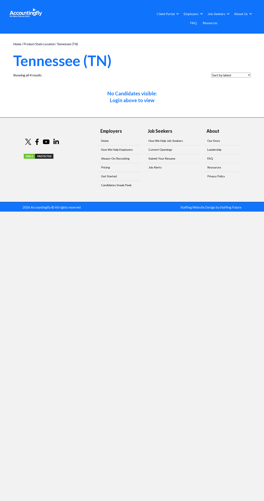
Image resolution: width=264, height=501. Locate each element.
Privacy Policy (216, 176)
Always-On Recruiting (115, 158)
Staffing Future (230, 207)
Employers (191, 14)
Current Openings (160, 149)
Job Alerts (155, 167)
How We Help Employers (117, 149)
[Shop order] (231, 75)
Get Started (109, 176)
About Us (241, 14)
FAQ (193, 23)
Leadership (214, 149)
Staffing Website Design (197, 207)
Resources (210, 23)
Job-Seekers (216, 14)
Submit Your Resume (161, 158)
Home (17, 44)
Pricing (105, 167)
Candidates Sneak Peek (116, 185)
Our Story (213, 140)
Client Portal (166, 14)
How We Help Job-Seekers (165, 140)
